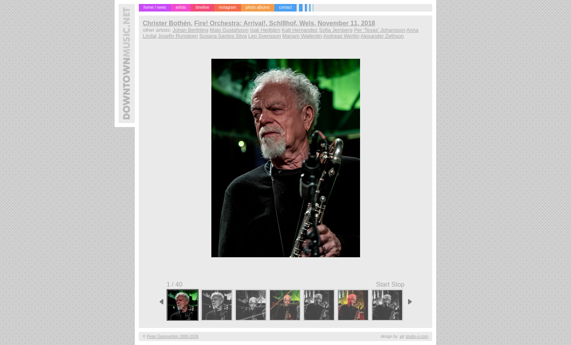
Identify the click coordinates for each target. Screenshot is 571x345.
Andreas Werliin (341, 36)
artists (181, 7)
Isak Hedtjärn (265, 30)
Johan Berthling (190, 30)
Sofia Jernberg (336, 30)
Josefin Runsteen (177, 36)
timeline (202, 7)
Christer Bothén (167, 23)
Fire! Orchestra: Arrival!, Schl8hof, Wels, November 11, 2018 (284, 23)
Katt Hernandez (300, 30)
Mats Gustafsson (229, 30)
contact (285, 7)
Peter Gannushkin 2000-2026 (173, 336)
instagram (227, 7)
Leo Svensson (264, 36)
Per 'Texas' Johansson (379, 30)
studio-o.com (417, 336)
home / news (155, 7)
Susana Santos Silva (223, 36)
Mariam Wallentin (302, 36)
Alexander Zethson (382, 36)
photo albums (258, 7)
